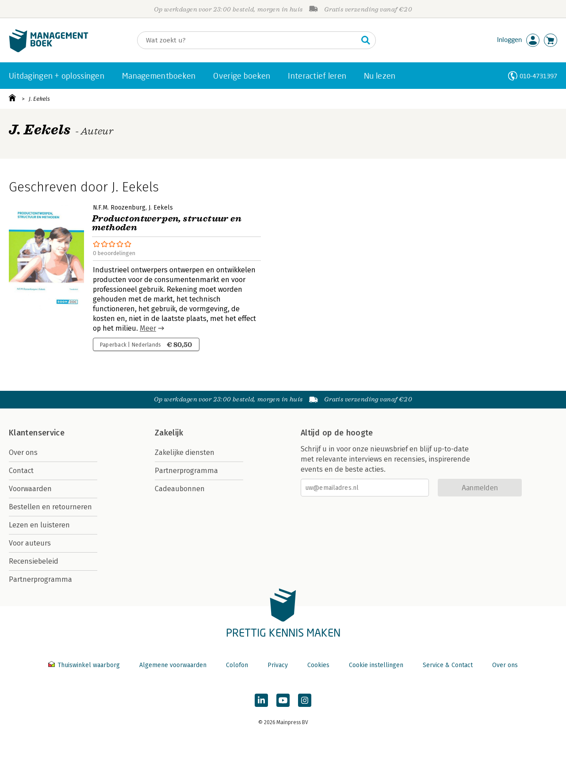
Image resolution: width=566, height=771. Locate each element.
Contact (21, 470)
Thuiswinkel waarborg (85, 665)
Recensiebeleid (33, 561)
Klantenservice (37, 433)
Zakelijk (169, 433)
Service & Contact (448, 665)
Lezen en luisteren (39, 525)
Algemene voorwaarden (173, 665)
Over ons (23, 452)
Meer (148, 328)
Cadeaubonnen (180, 489)
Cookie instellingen (376, 665)
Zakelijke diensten (184, 452)
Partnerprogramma (40, 579)
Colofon (237, 665)
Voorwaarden (30, 489)
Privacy (278, 665)
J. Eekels (39, 98)
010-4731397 (538, 76)
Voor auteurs (30, 543)
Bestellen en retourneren (50, 507)
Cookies (318, 665)
